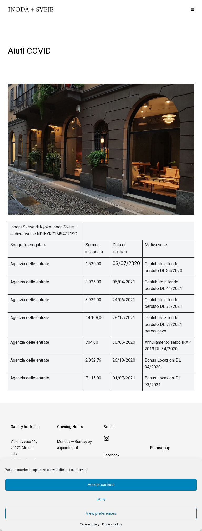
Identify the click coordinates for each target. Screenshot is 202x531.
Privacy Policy (112, 524)
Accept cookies (101, 484)
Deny (100, 499)
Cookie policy (89, 524)
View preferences (101, 513)
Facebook (111, 455)
